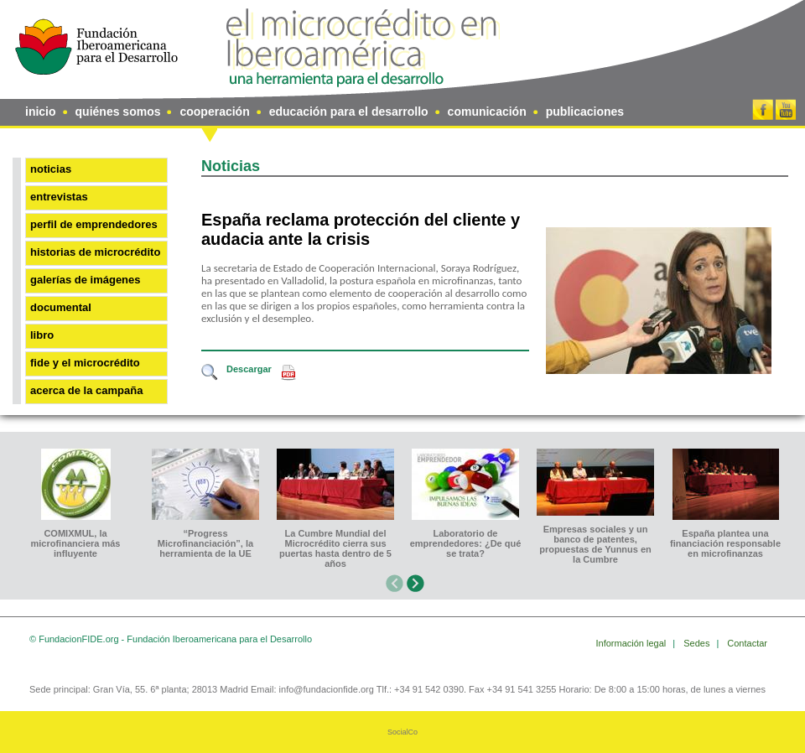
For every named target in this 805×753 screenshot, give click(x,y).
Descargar (249, 369)
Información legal (632, 643)
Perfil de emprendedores (94, 224)
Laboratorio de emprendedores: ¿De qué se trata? (466, 543)
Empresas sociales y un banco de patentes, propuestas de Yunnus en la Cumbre (595, 544)
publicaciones (585, 111)
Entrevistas (59, 196)
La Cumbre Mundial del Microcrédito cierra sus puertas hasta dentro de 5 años (335, 548)
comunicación (487, 111)
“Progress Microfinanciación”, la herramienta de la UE (205, 543)
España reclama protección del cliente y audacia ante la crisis (360, 229)
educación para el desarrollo (348, 111)
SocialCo (402, 732)
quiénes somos (118, 111)
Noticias (50, 169)
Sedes (697, 643)
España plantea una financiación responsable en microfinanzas (725, 543)
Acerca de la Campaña (86, 390)
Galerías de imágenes (85, 279)
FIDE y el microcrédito (85, 362)
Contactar (747, 643)
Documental (60, 307)
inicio (40, 111)
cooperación (214, 111)
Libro (42, 335)
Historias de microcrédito (95, 252)
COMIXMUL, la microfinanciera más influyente (76, 543)
